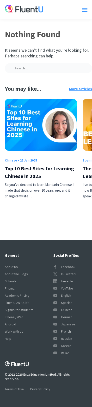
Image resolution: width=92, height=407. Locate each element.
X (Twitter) (64, 274)
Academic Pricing (17, 295)
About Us (11, 267)
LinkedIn (63, 281)
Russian (62, 338)
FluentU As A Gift (17, 303)
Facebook (64, 267)
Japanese (64, 324)
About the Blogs (16, 274)
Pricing (10, 288)
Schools (10, 281)
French (62, 331)
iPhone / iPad (14, 317)
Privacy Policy (40, 389)
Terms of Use (14, 389)
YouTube (63, 288)
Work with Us (14, 331)
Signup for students (19, 310)
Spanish (62, 303)
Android (10, 324)
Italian (61, 353)
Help (8, 338)
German (62, 317)
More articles (80, 88)
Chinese (11, 160)
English (62, 295)
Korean (62, 346)
